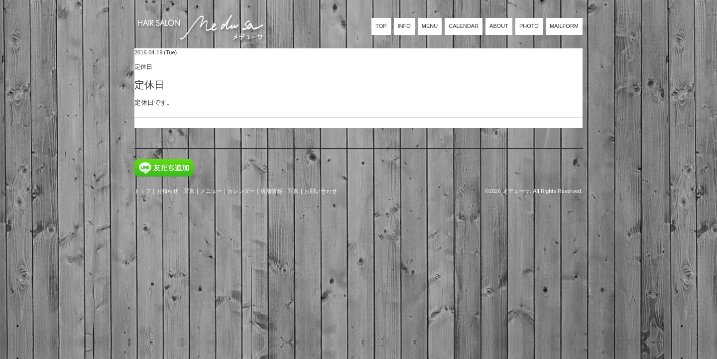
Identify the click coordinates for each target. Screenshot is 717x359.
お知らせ (167, 191)
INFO (404, 26)
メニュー (211, 191)
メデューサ (516, 191)
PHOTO (529, 26)
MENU (430, 26)
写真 (189, 191)
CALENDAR (463, 26)
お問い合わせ (320, 191)
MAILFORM (564, 26)
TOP (380, 26)
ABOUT (498, 26)
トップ (142, 191)
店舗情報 (271, 191)
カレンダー (241, 191)
